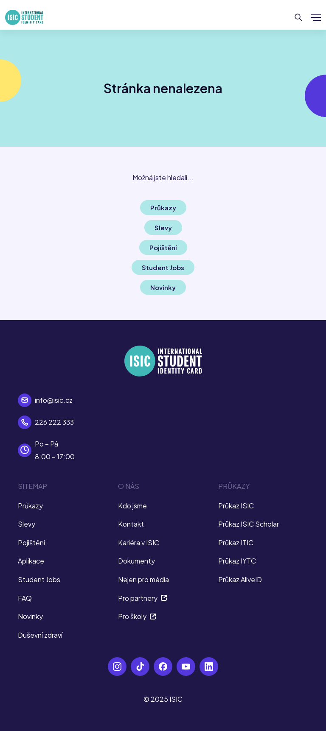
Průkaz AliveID (240, 579)
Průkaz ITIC (235, 542)
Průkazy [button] (163, 208)
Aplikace (31, 560)
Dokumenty (136, 560)
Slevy (26, 523)
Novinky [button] (163, 287)
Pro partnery (142, 598)
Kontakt (131, 523)
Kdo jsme (132, 505)
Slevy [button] (163, 227)
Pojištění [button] (163, 247)
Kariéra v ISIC (138, 542)
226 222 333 (54, 422)
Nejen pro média (143, 579)
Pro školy (137, 616)
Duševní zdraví (40, 635)
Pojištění (31, 542)
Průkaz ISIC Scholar (248, 523)
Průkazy (30, 505)
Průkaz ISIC (236, 505)
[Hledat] (298, 17)
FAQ (25, 598)
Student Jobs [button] (163, 267)
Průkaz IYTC (237, 560)
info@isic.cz (54, 400)
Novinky (30, 616)
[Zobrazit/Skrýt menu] (316, 17)
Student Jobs (39, 579)
